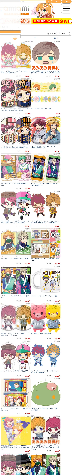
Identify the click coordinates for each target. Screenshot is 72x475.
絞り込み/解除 (52, 33)
